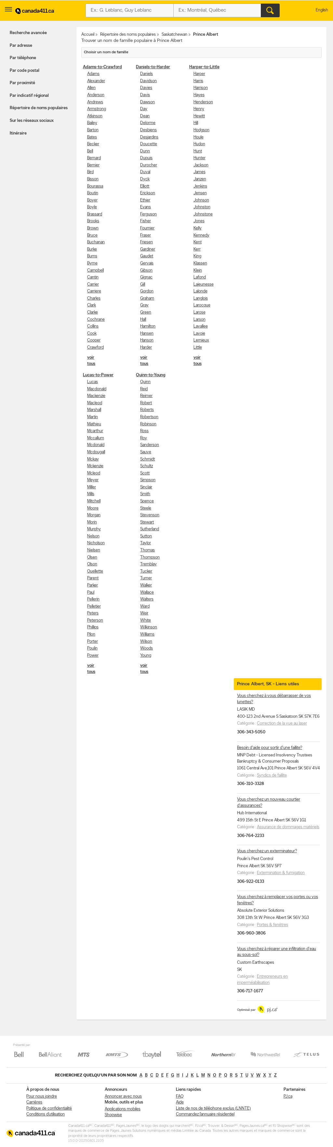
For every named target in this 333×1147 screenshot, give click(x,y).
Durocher (148, 165)
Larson (199, 319)
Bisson (93, 179)
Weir (144, 613)
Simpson (147, 480)
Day (143, 109)
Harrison (200, 88)
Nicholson (96, 543)
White (145, 620)
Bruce (92, 235)
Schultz (146, 466)
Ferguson (148, 214)
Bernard (94, 158)
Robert (146, 403)
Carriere (94, 291)
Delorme (147, 123)
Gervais (146, 263)
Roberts (147, 410)
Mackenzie (96, 396)
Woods (146, 648)
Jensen (200, 193)
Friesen (146, 242)
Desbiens (148, 130)
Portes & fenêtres (272, 925)
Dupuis (146, 158)
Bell (90, 151)
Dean (145, 116)
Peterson (95, 620)
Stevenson (149, 515)
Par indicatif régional (29, 96)
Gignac (146, 277)
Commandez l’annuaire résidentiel (205, 1114)
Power (93, 655)
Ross (144, 431)
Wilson (146, 641)
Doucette (148, 144)
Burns (92, 256)
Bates (92, 137)
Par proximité (22, 83)
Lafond (199, 277)
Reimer (146, 396)
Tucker (146, 571)
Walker (146, 585)
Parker (92, 585)
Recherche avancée (28, 33)
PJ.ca (288, 1096)
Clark (91, 305)
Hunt (197, 151)
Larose (199, 312)
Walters (146, 599)
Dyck (145, 179)
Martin (92, 417)
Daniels (146, 74)
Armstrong (96, 109)
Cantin (93, 277)
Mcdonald (95, 445)
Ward (145, 606)
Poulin (92, 648)
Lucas (92, 382)
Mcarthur (95, 431)
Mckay (93, 459)
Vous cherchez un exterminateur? (267, 851)
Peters (93, 613)
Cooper (93, 340)
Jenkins (200, 186)
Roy (143, 438)
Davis (145, 95)
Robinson (148, 424)
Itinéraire (18, 133)
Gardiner (147, 249)
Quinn (145, 382)
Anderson (95, 95)
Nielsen (93, 550)
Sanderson (149, 445)
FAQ (179, 1096)
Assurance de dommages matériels (288, 827)
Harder (146, 347)
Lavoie (199, 333)
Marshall (94, 410)
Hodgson (201, 130)
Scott (145, 473)
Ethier (145, 200)
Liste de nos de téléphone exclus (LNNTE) (213, 1108)
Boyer (92, 200)
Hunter (199, 158)
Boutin (92, 193)
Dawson (147, 102)
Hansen (146, 333)
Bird (90, 172)
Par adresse (21, 46)
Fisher (145, 221)
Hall (143, 319)
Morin (92, 522)
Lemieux (201, 340)
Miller (91, 487)
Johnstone (203, 214)
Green (145, 312)
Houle (198, 137)
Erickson (147, 193)
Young (145, 655)
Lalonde (200, 291)
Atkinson (94, 116)
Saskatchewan (174, 34)
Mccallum (95, 438)
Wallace (147, 592)
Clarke (92, 312)
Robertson (149, 417)
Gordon (146, 291)
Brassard (94, 214)
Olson (92, 564)
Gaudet (146, 256)
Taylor (145, 543)
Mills (90, 494)
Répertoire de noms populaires (39, 108)
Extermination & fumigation (281, 873)
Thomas (147, 550)
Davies (146, 88)
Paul (90, 592)
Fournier (147, 228)
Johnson (201, 200)
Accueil (87, 34)
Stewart (147, 522)
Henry (198, 109)
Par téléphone (23, 58)
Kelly (197, 228)
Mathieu (94, 424)
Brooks (93, 221)
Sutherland (149, 529)
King (197, 256)
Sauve (145, 452)
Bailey (92, 123)
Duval (145, 172)
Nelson (93, 536)
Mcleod (93, 473)
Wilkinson (148, 627)
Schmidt (147, 459)
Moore (93, 508)
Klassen (200, 263)
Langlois (200, 298)
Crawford (95, 347)
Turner (146, 578)
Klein (197, 270)
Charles (93, 298)
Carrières (34, 1102)
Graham (147, 298)
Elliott (144, 186)
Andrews (95, 102)
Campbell (95, 270)
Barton (93, 130)
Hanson (146, 340)
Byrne (92, 263)
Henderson (203, 102)
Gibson (146, 270)
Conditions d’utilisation (45, 1114)
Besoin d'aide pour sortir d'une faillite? (269, 748)
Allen (91, 88)
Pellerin (93, 599)
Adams (93, 74)
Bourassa (95, 186)
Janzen (199, 179)
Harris (198, 81)
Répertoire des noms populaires (128, 34)
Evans (145, 207)
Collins (93, 326)
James (199, 172)
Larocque (201, 305)
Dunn (145, 151)
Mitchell (93, 501)
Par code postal (24, 71)
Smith (145, 494)
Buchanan (96, 242)
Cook (92, 333)
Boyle (92, 207)
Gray (144, 305)
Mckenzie (95, 466)
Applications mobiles (122, 1109)
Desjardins (149, 137)
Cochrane (96, 319)
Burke (92, 249)
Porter (92, 641)
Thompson (150, 557)
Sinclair (146, 487)
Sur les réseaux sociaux (32, 121)
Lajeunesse (203, 284)
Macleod (94, 403)
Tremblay (148, 564)
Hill (195, 123)
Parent (93, 578)
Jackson (200, 165)
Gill (142, 284)
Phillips (93, 627)
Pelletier (94, 606)
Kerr (197, 249)
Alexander (96, 81)
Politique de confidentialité (49, 1108)
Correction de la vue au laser (282, 723)
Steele (145, 508)
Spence (147, 501)
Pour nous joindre (41, 1096)
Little (197, 347)
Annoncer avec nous (123, 1096)
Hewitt (199, 116)
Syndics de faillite (272, 775)
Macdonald (96, 389)
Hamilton (147, 326)
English (322, 10)
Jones (199, 221)
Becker (93, 144)
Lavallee (200, 326)
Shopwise (113, 1115)
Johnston (201, 207)
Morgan (93, 515)
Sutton (146, 536)
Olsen (92, 557)
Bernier (93, 165)
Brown (93, 228)
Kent (197, 242)
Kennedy (201, 235)
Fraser (145, 235)
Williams (147, 634)
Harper (199, 74)
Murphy (94, 529)
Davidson (148, 81)
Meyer (93, 480)
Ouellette (95, 571)
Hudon (199, 144)
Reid (144, 389)
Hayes (199, 95)
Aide (180, 1102)
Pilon (91, 634)
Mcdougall (96, 452)
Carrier (93, 284)
